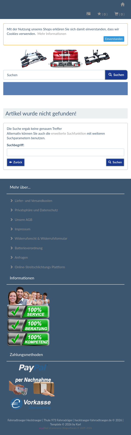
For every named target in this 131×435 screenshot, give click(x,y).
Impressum (20, 229)
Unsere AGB (21, 220)
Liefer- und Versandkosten (31, 201)
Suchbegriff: (15, 145)
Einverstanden (114, 39)
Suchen (116, 75)
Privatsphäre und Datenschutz (34, 210)
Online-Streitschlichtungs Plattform (37, 267)
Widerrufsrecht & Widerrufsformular (38, 238)
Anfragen (19, 257)
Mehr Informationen (51, 34)
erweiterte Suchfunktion (68, 133)
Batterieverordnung (26, 248)
